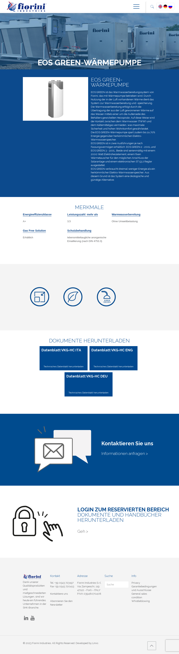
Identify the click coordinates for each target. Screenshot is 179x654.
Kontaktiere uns (59, 593)
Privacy (136, 582)
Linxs (95, 643)
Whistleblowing (141, 601)
